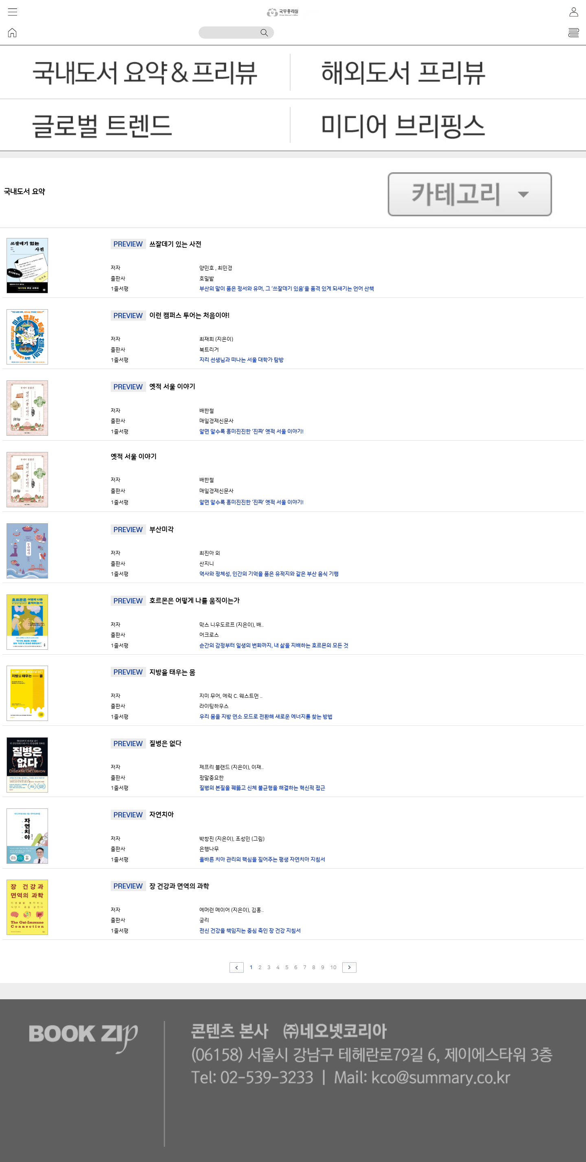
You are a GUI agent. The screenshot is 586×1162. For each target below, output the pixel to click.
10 (333, 967)
